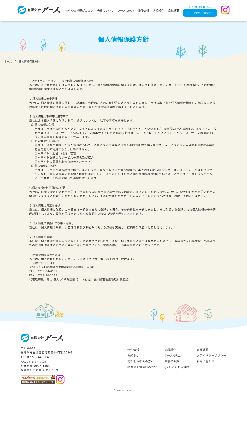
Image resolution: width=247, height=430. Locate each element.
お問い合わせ (206, 361)
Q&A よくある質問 (176, 367)
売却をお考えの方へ (140, 361)
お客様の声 (171, 361)
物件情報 (143, 10)
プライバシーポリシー (211, 355)
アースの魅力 (126, 10)
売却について (105, 10)
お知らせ (133, 355)
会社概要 (173, 10)
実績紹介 (158, 10)
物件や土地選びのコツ (79, 10)
